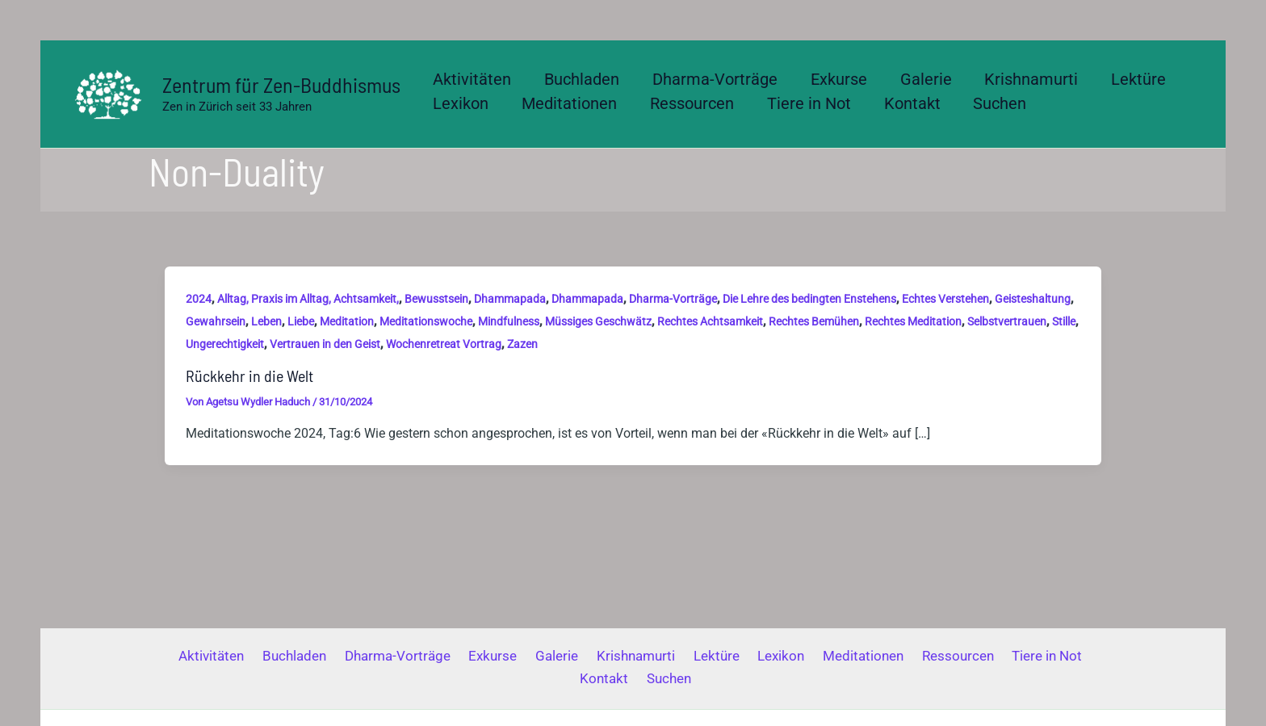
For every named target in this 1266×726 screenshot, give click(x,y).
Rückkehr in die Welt (249, 375)
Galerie (529, 656)
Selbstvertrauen (1006, 321)
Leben (266, 321)
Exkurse (470, 656)
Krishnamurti (603, 656)
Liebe (300, 321)
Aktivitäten (202, 656)
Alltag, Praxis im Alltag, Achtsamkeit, (308, 298)
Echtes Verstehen (945, 298)
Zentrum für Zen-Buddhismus (281, 84)
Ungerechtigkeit (225, 344)
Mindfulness (508, 321)
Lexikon (739, 656)
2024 (199, 298)
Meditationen (817, 656)
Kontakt (1065, 656)
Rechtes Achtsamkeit (710, 321)
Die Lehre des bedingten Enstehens (809, 298)
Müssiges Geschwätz (598, 321)
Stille (1063, 321)
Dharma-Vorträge (673, 298)
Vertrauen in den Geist (325, 344)
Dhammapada (510, 298)
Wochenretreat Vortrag (443, 344)
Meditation (347, 321)
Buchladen (280, 656)
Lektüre (679, 656)
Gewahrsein (215, 321)
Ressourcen (907, 656)
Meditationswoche (425, 321)
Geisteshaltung (1033, 298)
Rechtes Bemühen (814, 321)
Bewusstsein (436, 298)
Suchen (636, 678)
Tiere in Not (992, 656)
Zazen (522, 344)
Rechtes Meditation (913, 321)
